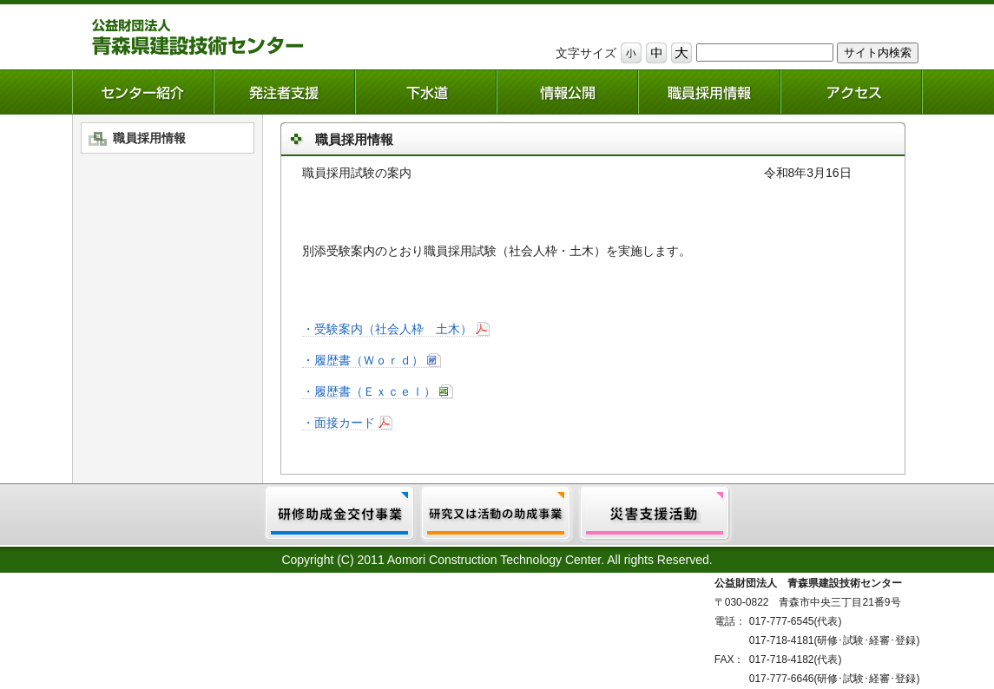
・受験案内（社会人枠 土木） (387, 329)
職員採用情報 (149, 138)
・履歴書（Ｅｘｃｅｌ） (369, 391)
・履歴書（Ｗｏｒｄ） (363, 360)
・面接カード (338, 423)
